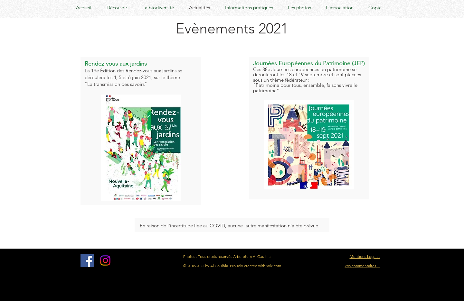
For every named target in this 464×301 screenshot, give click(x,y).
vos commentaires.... (362, 265)
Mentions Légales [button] (365, 256)
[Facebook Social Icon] (87, 260)
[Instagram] (105, 260)
